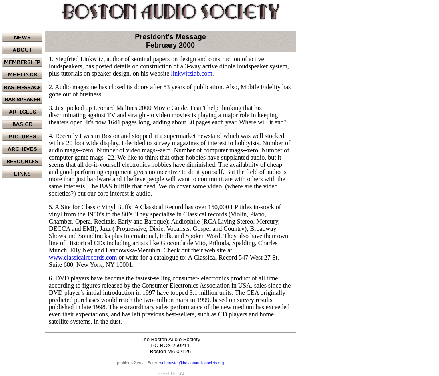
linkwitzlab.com (191, 73)
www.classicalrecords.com (83, 257)
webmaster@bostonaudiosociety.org (191, 363)
